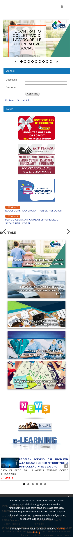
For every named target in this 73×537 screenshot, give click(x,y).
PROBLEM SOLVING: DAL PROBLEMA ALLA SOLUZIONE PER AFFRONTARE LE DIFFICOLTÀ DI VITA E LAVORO (44, 463)
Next (66, 466)
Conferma (32, 94)
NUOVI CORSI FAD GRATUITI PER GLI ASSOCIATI (33, 210)
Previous (3, 466)
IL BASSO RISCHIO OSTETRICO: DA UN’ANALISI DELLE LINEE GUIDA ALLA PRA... (40, 290)
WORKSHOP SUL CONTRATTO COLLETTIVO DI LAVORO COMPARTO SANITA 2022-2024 (40, 355)
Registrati (10, 100)
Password (11, 87)
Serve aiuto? (23, 100)
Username (11, 79)
